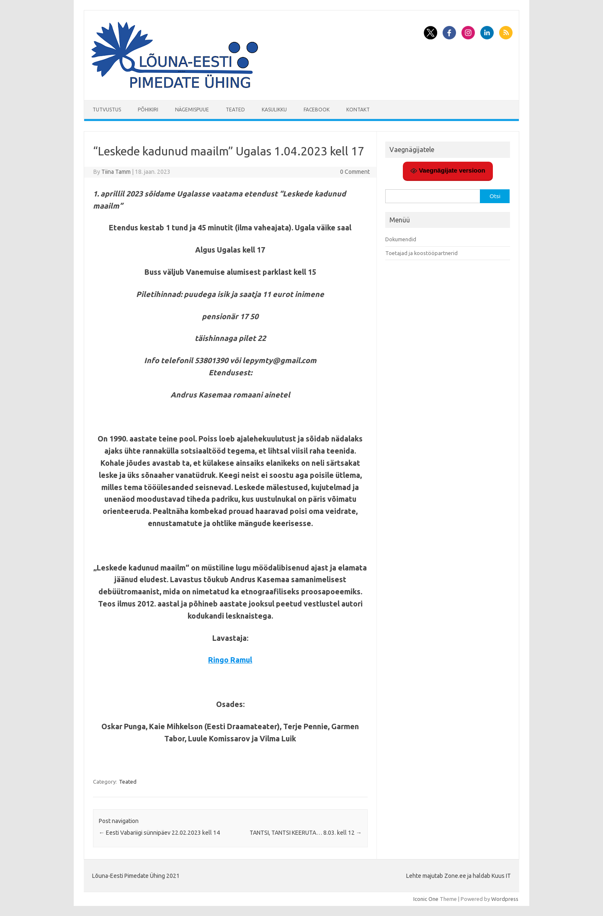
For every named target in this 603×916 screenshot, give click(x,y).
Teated (235, 109)
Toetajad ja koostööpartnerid (421, 253)
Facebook (317, 109)
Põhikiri (148, 109)
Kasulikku (274, 109)
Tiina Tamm (116, 171)
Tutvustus (107, 109)
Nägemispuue (192, 109)
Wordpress (504, 899)
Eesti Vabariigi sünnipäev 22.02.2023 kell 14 (159, 832)
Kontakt (358, 109)
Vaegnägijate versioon (447, 170)
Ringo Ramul (230, 659)
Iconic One (425, 899)
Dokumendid (400, 239)
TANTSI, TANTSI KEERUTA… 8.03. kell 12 (306, 832)
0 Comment (355, 171)
